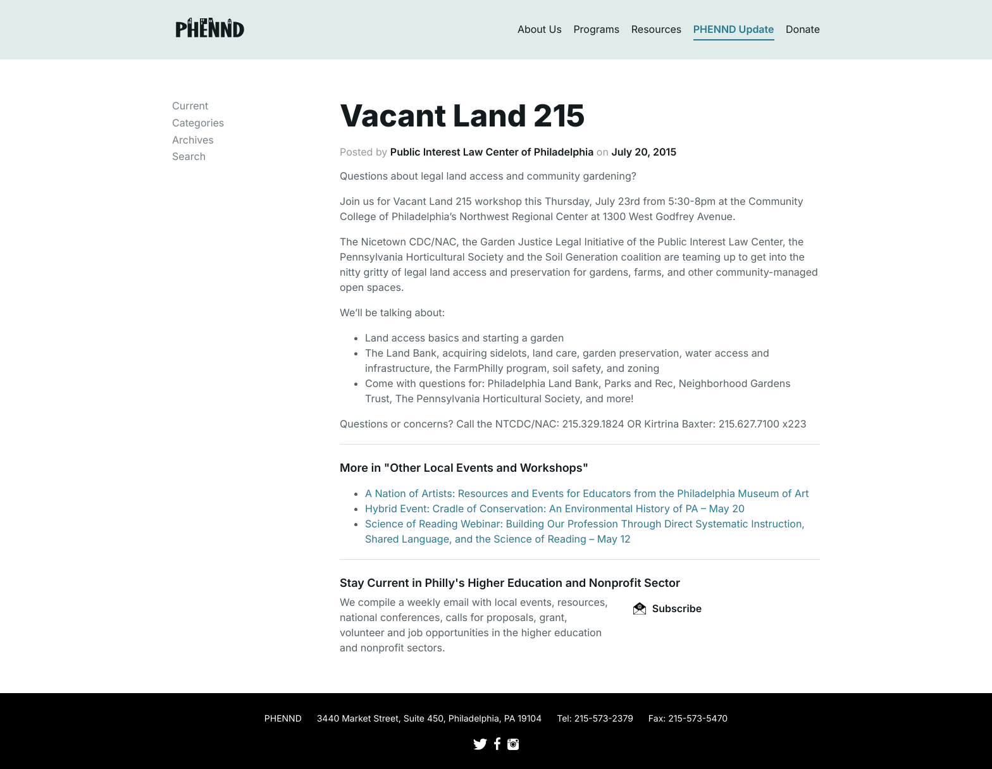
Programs (596, 29)
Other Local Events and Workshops (486, 468)
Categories (198, 122)
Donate (803, 29)
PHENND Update (733, 29)
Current (190, 105)
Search (189, 156)
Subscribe (667, 608)
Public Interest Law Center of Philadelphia (491, 151)
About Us (540, 29)
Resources (656, 29)
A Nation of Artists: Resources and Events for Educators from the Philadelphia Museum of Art (587, 493)
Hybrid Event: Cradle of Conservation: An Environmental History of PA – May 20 (555, 508)
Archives (193, 139)
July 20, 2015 (643, 151)
